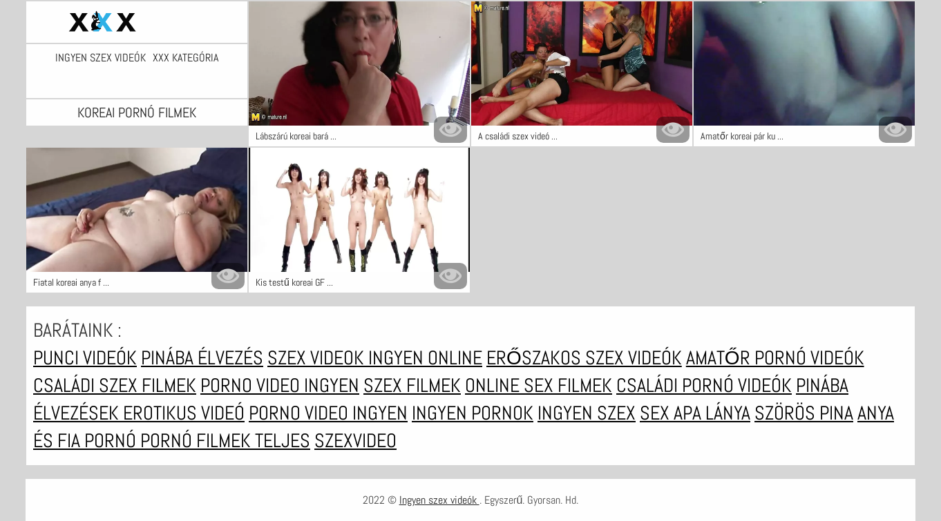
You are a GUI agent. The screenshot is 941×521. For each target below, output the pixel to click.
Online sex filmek (538, 385)
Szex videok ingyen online (374, 358)
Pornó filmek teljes (225, 441)
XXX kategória (185, 58)
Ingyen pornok (472, 413)
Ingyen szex (587, 413)
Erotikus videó (184, 413)
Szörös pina (803, 413)
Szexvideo (355, 441)
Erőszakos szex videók (584, 358)
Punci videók (85, 358)
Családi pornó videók (704, 385)
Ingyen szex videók (100, 58)
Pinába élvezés (202, 358)
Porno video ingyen (279, 385)
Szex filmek (412, 385)
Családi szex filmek (114, 385)
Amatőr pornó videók (775, 358)
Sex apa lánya (695, 413)
